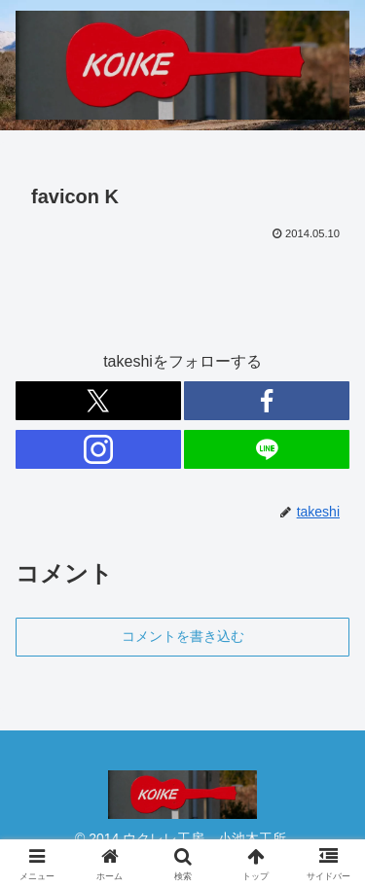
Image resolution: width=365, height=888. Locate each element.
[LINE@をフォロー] (266, 449)
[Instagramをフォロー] (98, 449)
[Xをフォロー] (98, 400)
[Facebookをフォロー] (266, 400)
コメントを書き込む (183, 636)
